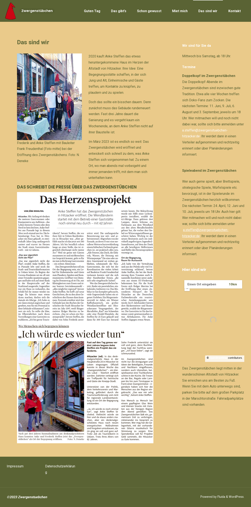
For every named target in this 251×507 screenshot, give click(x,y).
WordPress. (236, 497)
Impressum (15, 466)
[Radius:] (236, 284)
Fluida (221, 497)
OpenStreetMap (218, 357)
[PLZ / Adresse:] (204, 284)
